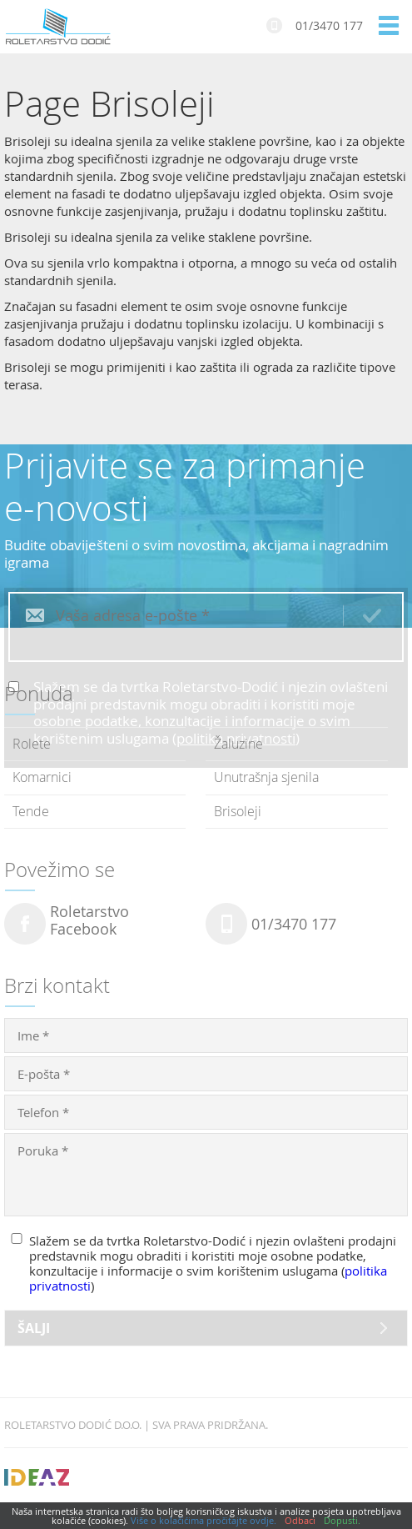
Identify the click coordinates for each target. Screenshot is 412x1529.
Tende (30, 811)
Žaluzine (238, 743)
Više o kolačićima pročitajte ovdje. (203, 1520)
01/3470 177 (329, 25)
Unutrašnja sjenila (266, 777)
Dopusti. (342, 1520)
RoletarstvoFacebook (89, 921)
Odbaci (300, 1520)
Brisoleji (237, 811)
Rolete (31, 743)
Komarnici (42, 777)
